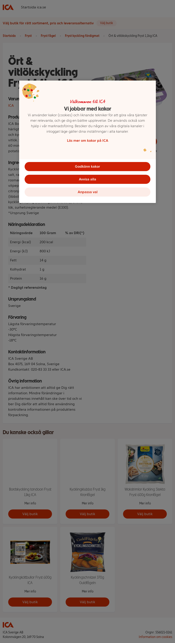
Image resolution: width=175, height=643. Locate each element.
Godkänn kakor (87, 166)
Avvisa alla (87, 179)
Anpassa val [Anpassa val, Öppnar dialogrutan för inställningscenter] (88, 192)
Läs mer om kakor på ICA (87, 140)
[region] (87, 142)
